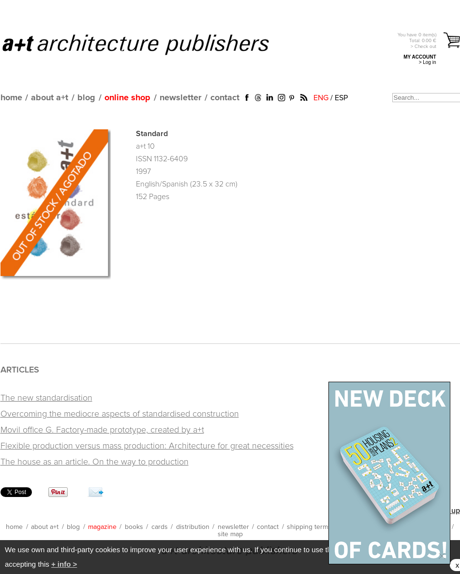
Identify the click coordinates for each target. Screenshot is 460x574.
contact (224, 97)
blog (86, 97)
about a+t (49, 97)
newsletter (180, 97)
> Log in (427, 62)
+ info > (64, 564)
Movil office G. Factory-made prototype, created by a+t (102, 430)
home (11, 97)
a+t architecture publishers (147, 44)
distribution (192, 527)
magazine (102, 527)
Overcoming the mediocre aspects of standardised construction (119, 414)
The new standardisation (46, 398)
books (134, 527)
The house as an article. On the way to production (94, 462)
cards (159, 527)
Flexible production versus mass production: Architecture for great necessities (147, 446)
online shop (127, 97)
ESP (341, 98)
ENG (320, 98)
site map (230, 534)
